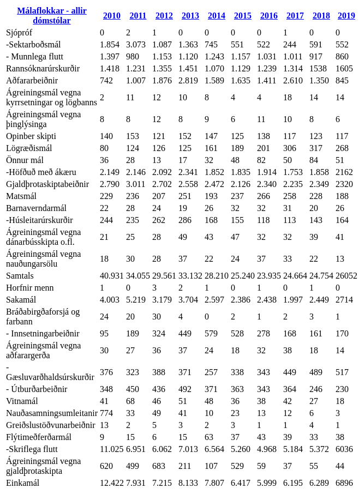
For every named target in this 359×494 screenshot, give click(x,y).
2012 (164, 15)
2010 (112, 15)
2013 (190, 15)
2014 (216, 15)
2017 (295, 15)
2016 (269, 15)
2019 (346, 15)
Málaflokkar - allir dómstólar (52, 15)
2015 (243, 15)
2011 (137, 15)
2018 (321, 15)
